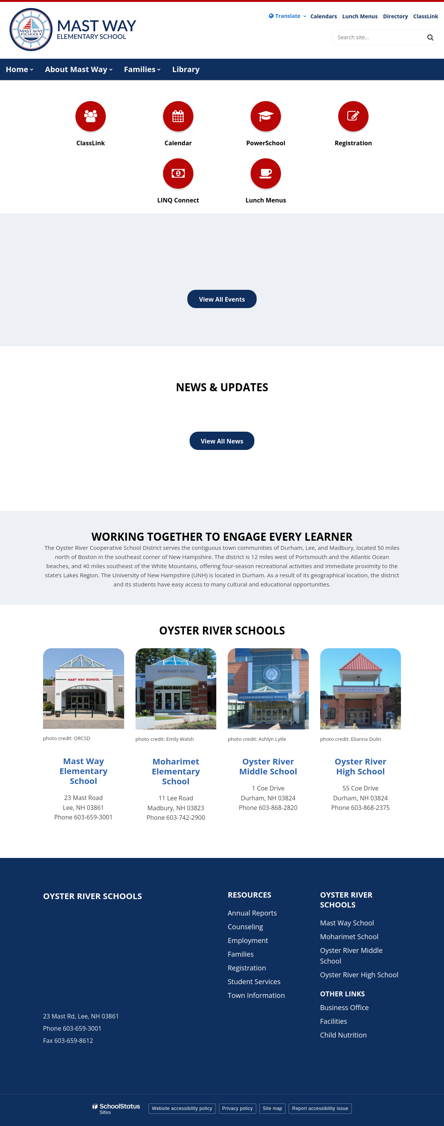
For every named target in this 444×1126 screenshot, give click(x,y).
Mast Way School (347, 922)
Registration (247, 967)
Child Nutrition (343, 1034)
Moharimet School (349, 936)
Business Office (344, 1007)
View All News (222, 441)
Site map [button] (272, 1108)
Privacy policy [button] (237, 1108)
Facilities (333, 1021)
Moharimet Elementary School (176, 771)
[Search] (430, 37)
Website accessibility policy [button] (182, 1108)
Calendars (323, 16)
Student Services (254, 981)
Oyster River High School (361, 766)
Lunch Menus (360, 16)
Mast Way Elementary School (83, 770)
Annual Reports (252, 912)
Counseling (245, 926)
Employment (248, 940)
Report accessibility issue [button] (320, 1108)
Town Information (256, 995)
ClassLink (425, 16)
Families (241, 954)
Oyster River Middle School (268, 766)
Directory (395, 16)
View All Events (222, 299)
